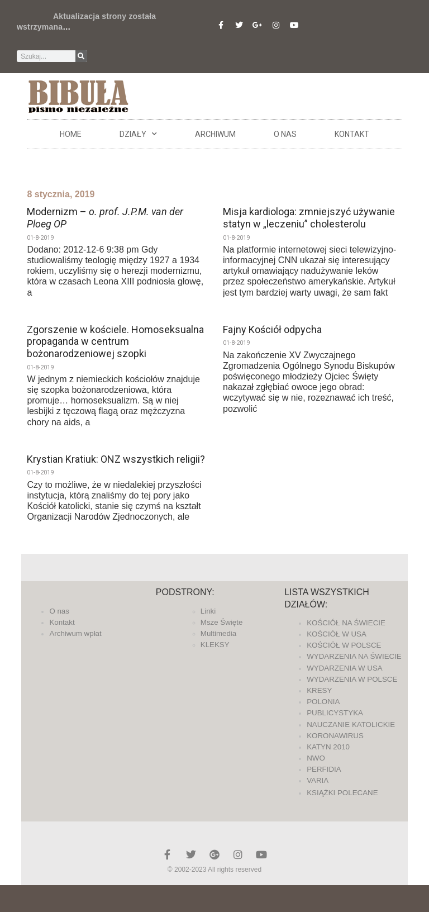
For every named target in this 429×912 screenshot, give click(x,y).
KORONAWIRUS (335, 736)
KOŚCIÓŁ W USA (336, 634)
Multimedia (218, 633)
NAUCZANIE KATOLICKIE (351, 724)
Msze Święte (222, 622)
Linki (208, 611)
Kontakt (352, 134)
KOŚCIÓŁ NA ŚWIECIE (346, 623)
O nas (285, 134)
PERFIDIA (324, 769)
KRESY (319, 690)
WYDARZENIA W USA (345, 668)
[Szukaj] (81, 56)
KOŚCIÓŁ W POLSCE (344, 645)
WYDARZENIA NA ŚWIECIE (354, 656)
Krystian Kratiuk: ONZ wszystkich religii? (116, 459)
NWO (316, 758)
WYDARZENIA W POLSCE (352, 679)
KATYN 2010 (328, 747)
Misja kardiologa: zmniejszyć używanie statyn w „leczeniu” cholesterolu (309, 218)
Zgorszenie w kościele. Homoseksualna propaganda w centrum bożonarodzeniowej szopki (115, 341)
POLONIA (323, 701)
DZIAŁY (138, 134)
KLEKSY (215, 644)
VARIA (317, 780)
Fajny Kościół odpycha (272, 329)
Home (71, 134)
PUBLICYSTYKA (335, 713)
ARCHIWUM (215, 134)
